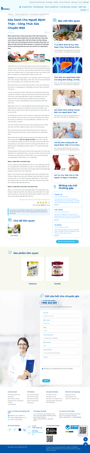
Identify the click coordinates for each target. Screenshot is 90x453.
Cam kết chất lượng (32, 396)
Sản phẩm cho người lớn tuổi (54, 398)
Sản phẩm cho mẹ (51, 394)
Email (44, 327)
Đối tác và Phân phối (64, 2)
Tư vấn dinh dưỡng (64, 7)
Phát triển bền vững (32, 398)
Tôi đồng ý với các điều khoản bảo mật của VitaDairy (58, 368)
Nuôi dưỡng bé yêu (38, 7)
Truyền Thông (82, 7)
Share (49, 32)
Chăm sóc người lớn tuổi (51, 7)
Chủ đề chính (47, 349)
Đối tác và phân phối (32, 400)
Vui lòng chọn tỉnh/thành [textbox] (51, 338)
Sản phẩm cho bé (51, 396)
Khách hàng (46, 342)
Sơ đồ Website (12, 404)
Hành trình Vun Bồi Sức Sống (37, 2)
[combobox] (61, 338)
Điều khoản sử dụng (13, 398)
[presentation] (54, 374)
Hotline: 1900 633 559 (37, 433)
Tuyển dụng (74, 2)
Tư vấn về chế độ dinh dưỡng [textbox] (52, 353)
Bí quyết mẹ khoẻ (27, 7)
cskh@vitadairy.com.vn (20, 417)
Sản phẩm (74, 7)
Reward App (49, 2)
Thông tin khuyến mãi (14, 394)
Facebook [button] (10, 430)
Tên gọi (45, 312)
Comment (29, 427)
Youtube (15, 430)
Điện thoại (46, 320)
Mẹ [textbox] (45, 345)
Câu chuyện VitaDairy (33, 394)
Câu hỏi (45, 357)
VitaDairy (55, 2)
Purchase (29, 433)
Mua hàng (83, 10)
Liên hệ (80, 2)
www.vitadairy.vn (20, 415)
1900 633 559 (18, 419)
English (87, 2)
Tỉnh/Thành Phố (48, 335)
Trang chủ (10, 14)
